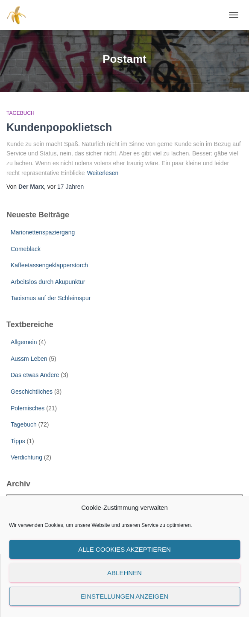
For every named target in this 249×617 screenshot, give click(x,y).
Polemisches (27, 408)
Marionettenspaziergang (43, 232)
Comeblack (26, 249)
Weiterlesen (103, 173)
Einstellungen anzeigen (124, 596)
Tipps (18, 441)
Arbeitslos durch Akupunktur (48, 281)
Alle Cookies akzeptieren (124, 549)
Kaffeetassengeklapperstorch (49, 265)
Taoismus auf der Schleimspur (51, 298)
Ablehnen (124, 572)
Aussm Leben (29, 358)
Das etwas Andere (35, 374)
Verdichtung (26, 457)
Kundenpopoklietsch (59, 127)
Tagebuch (20, 113)
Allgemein (24, 342)
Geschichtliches (32, 391)
